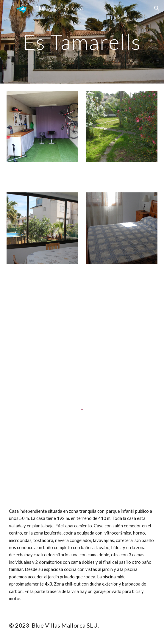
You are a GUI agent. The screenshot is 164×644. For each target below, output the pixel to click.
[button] (7, 8)
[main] (82, 42)
